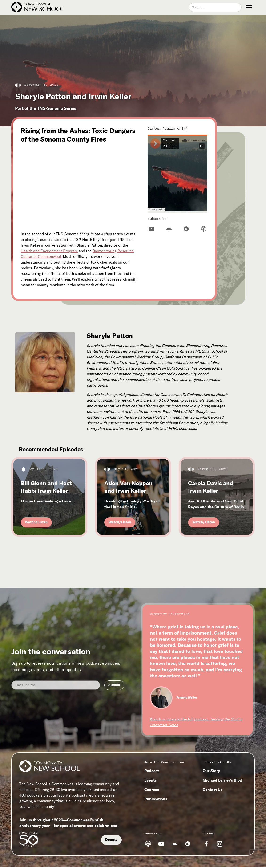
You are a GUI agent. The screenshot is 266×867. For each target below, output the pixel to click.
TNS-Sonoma (50, 108)
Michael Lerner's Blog (222, 780)
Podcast (151, 770)
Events (150, 780)
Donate (111, 840)
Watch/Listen (36, 522)
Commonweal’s (64, 784)
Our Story (211, 770)
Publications (155, 799)
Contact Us (212, 789)
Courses (151, 789)
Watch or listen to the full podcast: (196, 722)
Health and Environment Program (49, 251)
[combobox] (215, 7)
